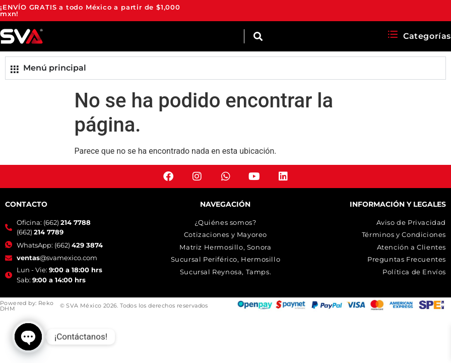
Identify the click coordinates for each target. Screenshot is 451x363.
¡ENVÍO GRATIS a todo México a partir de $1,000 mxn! (90, 10)
